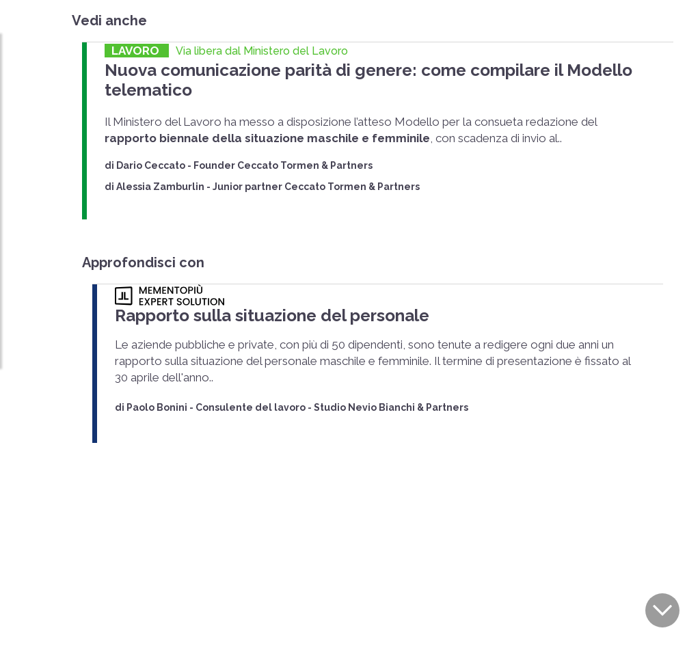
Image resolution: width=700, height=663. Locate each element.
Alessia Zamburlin (160, 164)
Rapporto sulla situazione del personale (254, 291)
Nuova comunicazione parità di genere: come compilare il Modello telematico (377, 68)
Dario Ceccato (150, 142)
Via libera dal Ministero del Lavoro (262, 50)
